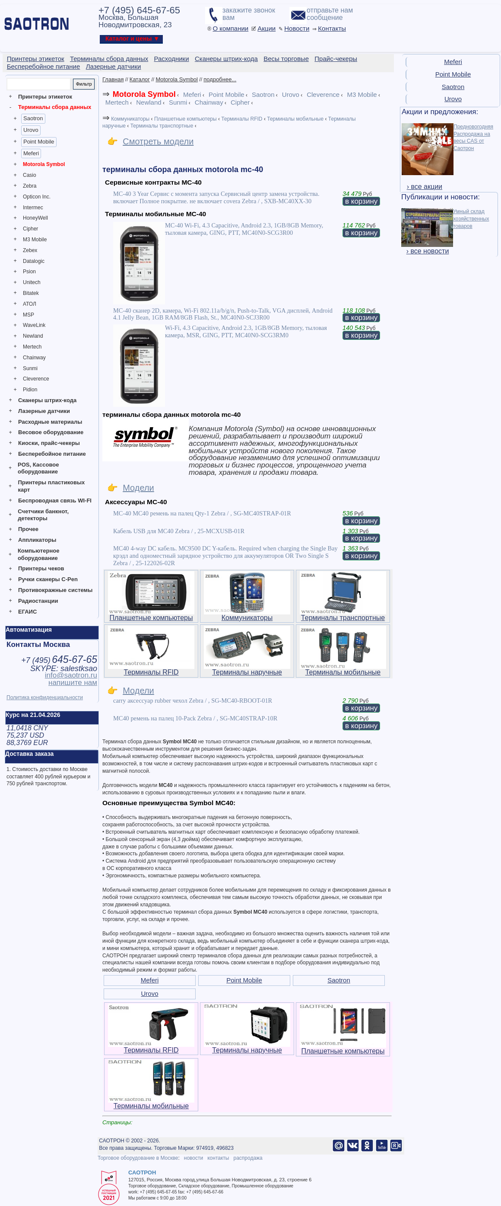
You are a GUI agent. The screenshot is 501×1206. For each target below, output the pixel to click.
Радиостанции (38, 601)
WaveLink (34, 325)
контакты (218, 1158)
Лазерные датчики (44, 411)
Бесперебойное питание (52, 454)
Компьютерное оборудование (39, 554)
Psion (29, 272)
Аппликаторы (37, 540)
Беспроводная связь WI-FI (55, 500)
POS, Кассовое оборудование (38, 468)
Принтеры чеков (41, 568)
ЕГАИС (27, 611)
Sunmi (30, 368)
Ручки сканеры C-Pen (48, 579)
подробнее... (219, 79)
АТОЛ (29, 304)
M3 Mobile (35, 240)
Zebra (29, 186)
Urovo (30, 130)
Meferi (31, 153)
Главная (113, 79)
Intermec (33, 208)
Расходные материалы (50, 422)
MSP (28, 315)
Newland (33, 336)
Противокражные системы (55, 590)
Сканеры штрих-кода (47, 400)
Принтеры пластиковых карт (51, 486)
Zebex (30, 250)
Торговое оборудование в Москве (138, 1158)
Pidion (30, 390)
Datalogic (33, 261)
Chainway (34, 358)
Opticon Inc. (37, 197)
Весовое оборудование (50, 432)
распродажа (247, 1158)
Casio (29, 175)
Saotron (33, 118)
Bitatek (31, 293)
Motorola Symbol (44, 164)
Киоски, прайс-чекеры (49, 443)
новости (193, 1158)
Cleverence (36, 379)
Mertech (32, 347)
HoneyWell (35, 218)
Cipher (30, 229)
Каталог (140, 79)
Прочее (28, 529)
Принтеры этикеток (45, 96)
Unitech (32, 282)
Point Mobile (38, 141)
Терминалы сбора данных (54, 107)
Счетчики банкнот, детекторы (43, 515)
